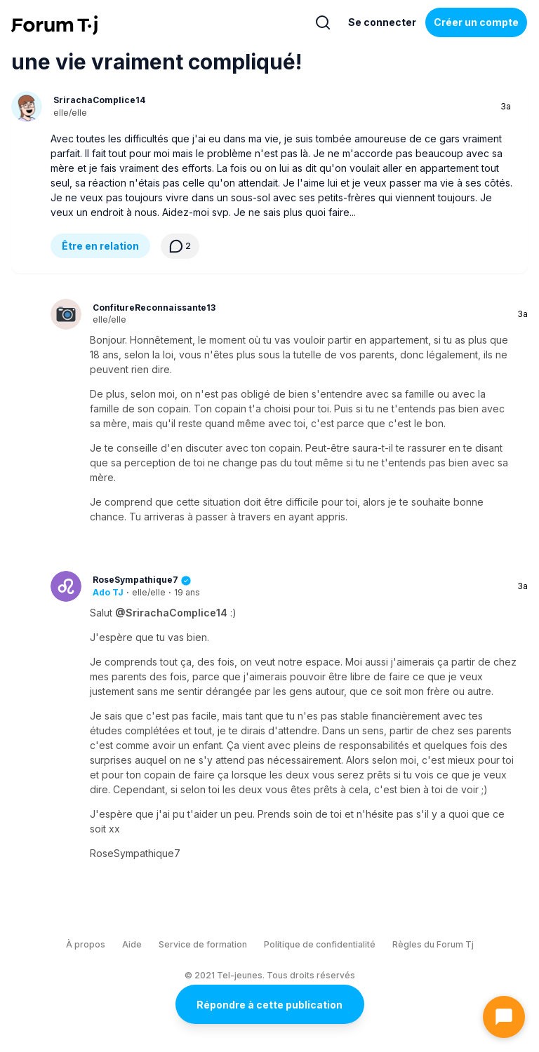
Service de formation (203, 944)
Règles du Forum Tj (433, 944)
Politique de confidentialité (319, 944)
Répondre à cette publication (269, 1005)
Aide (132, 944)
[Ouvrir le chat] (504, 1017)
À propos (85, 944)
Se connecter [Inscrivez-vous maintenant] (382, 22)
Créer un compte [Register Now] (476, 22)
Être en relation (100, 246)
